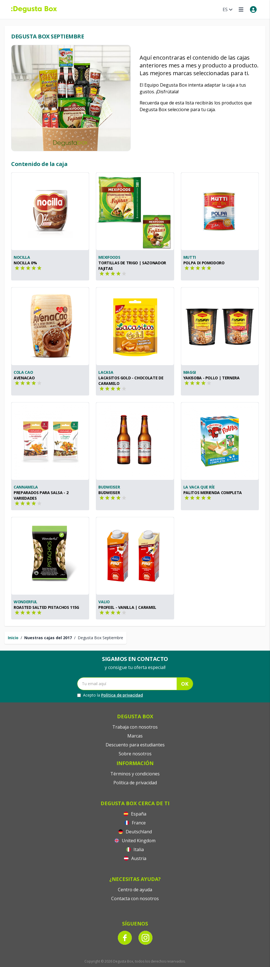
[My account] (253, 9)
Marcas (135, 736)
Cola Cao (23, 372)
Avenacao (24, 377)
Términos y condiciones (135, 774)
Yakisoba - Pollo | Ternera (211, 377)
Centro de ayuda (135, 890)
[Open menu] (241, 9)
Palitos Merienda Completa (212, 492)
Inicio (13, 637)
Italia (135, 849)
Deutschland (135, 832)
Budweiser (109, 487)
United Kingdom (135, 840)
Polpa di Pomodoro (204, 262)
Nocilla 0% (25, 262)
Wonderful (25, 601)
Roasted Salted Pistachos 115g (46, 607)
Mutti (189, 257)
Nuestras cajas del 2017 (48, 637)
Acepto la (110, 695)
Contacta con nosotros (135, 898)
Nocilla (22, 257)
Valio (104, 601)
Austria (135, 858)
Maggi (189, 372)
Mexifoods (109, 257)
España (135, 814)
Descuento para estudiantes (135, 745)
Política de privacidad (122, 695)
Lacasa (105, 372)
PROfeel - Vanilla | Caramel (127, 607)
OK (184, 683)
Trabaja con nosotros (135, 727)
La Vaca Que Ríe (199, 487)
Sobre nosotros (135, 754)
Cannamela (26, 487)
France (135, 823)
